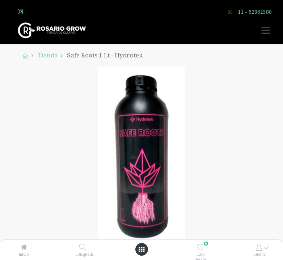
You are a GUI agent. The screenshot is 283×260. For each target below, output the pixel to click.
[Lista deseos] (200, 247)
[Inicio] (24, 247)
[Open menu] (141, 249)
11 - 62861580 (255, 11)
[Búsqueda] (82, 247)
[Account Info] (259, 247)
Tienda (48, 55)
